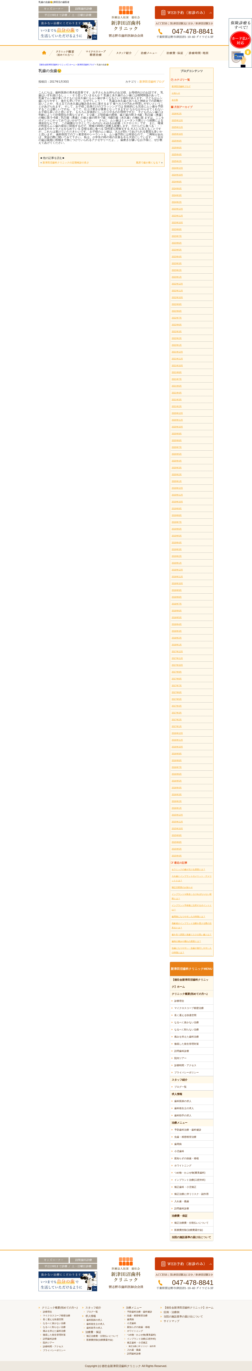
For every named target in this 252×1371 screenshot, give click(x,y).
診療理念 (179, 1000)
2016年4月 (177, 787)
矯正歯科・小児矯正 (185, 1187)
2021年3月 (177, 399)
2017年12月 (177, 651)
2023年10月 (177, 222)
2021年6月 (177, 386)
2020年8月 (177, 440)
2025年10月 (177, 134)
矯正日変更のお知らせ (182, 887)
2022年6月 (177, 325)
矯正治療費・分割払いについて (191, 1222)
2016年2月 (177, 801)
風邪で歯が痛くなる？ (148, 162)
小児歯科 (179, 1151)
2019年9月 (177, 508)
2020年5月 (177, 454)
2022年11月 (177, 290)
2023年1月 (177, 277)
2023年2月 (177, 270)
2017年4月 (177, 706)
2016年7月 (177, 767)
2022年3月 (177, 331)
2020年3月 (177, 467)
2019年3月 (177, 549)
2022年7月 (177, 318)
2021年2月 (177, 406)
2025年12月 (177, 120)
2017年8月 (177, 679)
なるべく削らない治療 (186, 1029)
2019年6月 (177, 529)
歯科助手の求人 (182, 1115)
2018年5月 (177, 617)
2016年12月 (177, 733)
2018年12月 (177, 570)
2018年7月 (177, 604)
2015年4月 (177, 856)
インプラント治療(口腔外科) (189, 1179)
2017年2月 (177, 719)
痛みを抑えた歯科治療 (186, 1036)
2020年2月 (177, 474)
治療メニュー (149, 55)
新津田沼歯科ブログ (151, 81)
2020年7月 (177, 447)
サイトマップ (171, 1320)
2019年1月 (177, 563)
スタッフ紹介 (123, 55)
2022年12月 (177, 284)
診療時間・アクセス (185, 1065)
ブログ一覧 (180, 1086)
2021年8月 (177, 372)
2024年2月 (177, 202)
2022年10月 (177, 297)
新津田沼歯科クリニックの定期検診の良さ (66, 162)
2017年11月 (177, 658)
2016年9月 (177, 753)
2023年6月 (177, 243)
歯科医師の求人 (182, 1101)
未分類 (175, 100)
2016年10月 (177, 747)
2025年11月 (177, 127)
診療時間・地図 (201, 55)
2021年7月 (177, 379)
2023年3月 (177, 263)
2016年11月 (177, 740)
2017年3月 (177, 713)
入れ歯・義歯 (181, 1201)
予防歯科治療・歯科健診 (187, 1129)
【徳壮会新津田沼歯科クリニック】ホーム (44, 55)
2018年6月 (177, 610)
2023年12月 (177, 209)
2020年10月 (177, 427)
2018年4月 (177, 624)
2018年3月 (177, 631)
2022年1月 (177, 345)
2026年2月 (177, 113)
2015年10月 (177, 828)
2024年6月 (177, 188)
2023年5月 (177, 250)
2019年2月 (177, 556)
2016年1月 (177, 808)
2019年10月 (177, 502)
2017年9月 (177, 672)
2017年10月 (177, 665)
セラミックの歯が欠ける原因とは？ (188, 869)
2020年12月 (177, 413)
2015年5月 (177, 849)
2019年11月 (177, 495)
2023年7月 (177, 236)
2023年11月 (177, 216)
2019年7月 (177, 522)
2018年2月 (177, 638)
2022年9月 (177, 304)
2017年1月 (177, 726)
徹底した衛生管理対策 (186, 1043)
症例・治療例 (171, 1312)
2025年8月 (177, 141)
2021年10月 (177, 365)
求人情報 (177, 1094)
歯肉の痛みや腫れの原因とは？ (186, 941)
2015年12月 (177, 815)
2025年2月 (177, 161)
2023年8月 (177, 229)
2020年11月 (177, 420)
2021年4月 (177, 393)
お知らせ (176, 93)
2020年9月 (177, 433)
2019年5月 (177, 536)
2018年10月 (177, 583)
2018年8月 (177, 597)
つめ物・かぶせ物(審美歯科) (189, 1172)
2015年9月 (177, 835)
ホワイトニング (182, 1165)
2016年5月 (177, 781)
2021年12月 (177, 352)
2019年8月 (177, 515)
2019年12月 (177, 488)
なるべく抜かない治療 (186, 1022)
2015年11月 (177, 822)
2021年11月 (177, 359)
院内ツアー (180, 1058)
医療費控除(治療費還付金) (188, 1230)
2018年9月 (177, 590)
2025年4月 (177, 154)
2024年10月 (177, 175)
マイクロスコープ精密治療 (95, 55)
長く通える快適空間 (185, 1015)
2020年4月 (177, 461)
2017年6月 (177, 692)
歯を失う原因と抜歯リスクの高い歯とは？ (192, 934)
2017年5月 (177, 699)
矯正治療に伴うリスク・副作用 (191, 1194)
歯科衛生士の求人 (184, 1108)
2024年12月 (177, 168)
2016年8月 (177, 760)
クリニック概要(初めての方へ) (65, 55)
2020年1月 (177, 481)
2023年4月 (177, 256)
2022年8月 (177, 311)
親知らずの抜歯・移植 (186, 1158)
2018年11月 (177, 576)
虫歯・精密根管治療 (185, 1136)
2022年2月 (177, 338)
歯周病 (178, 1144)
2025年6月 (177, 147)
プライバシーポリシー (186, 1072)
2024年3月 (177, 195)
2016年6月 (177, 774)
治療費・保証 (175, 55)
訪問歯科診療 (181, 1051)
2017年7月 (177, 685)
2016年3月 (177, 794)
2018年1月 (177, 645)
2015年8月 (177, 842)
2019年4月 (177, 542)
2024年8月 (177, 182)
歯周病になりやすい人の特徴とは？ (188, 916)
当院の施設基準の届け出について (191, 1237)
